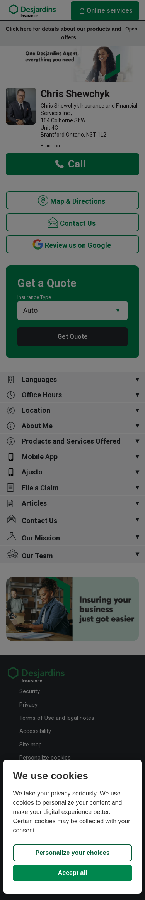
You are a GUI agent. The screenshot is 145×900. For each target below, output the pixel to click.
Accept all (72, 873)
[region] (72, 827)
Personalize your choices (72, 852)
